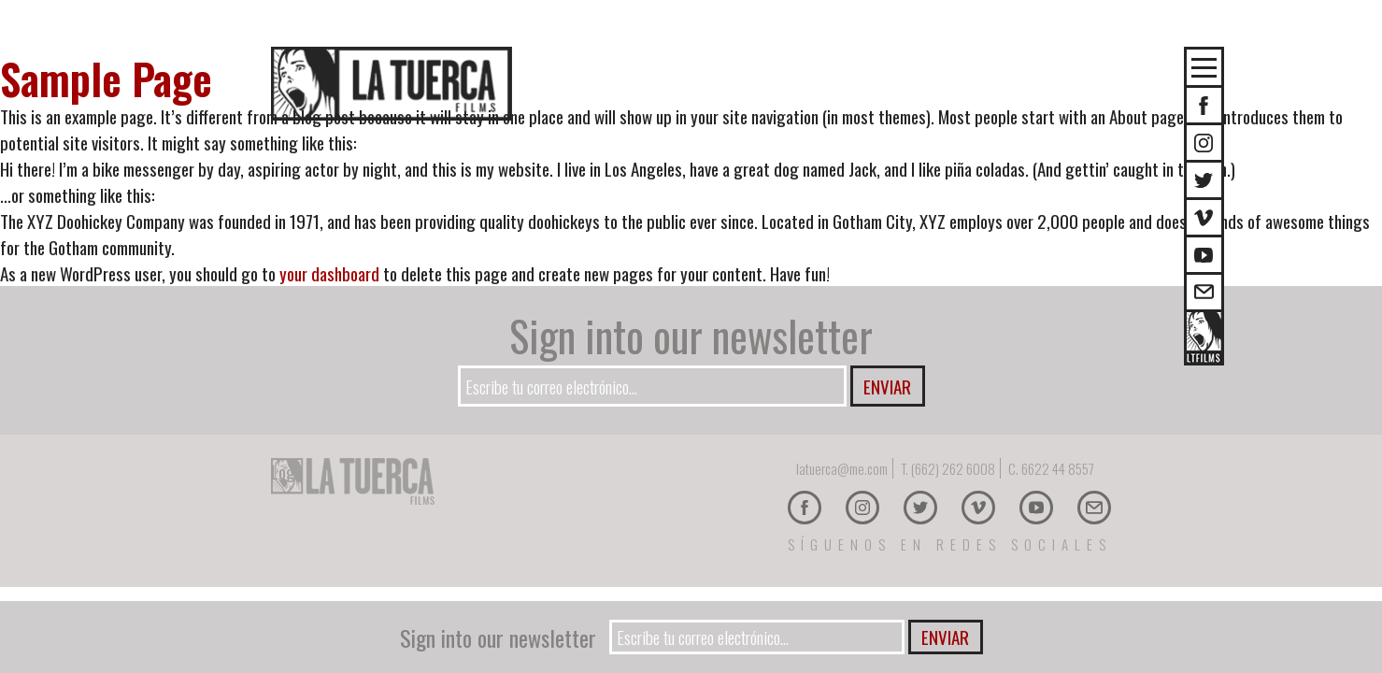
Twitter (1204, 180)
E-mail (1204, 292)
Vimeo (1204, 217)
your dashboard (329, 273)
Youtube (1204, 254)
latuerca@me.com (842, 468)
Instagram (1204, 142)
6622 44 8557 (1057, 468)
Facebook (804, 507)
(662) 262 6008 (953, 468)
